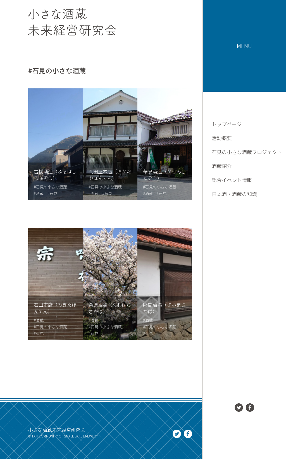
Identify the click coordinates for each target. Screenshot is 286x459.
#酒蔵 (39, 193)
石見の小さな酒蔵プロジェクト (247, 152)
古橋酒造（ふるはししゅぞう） (55, 175)
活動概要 (222, 138)
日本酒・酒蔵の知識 (234, 193)
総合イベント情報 (232, 179)
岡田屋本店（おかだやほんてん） (110, 175)
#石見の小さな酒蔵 (50, 187)
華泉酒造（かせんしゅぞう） (164, 175)
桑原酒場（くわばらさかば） (110, 308)
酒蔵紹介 (222, 166)
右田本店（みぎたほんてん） (55, 308)
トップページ (227, 124)
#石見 (52, 193)
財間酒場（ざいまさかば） (164, 308)
